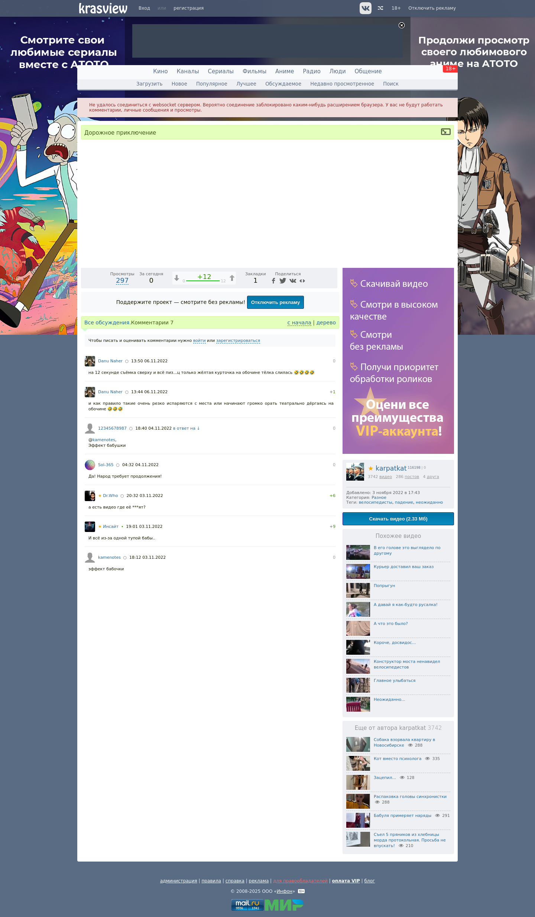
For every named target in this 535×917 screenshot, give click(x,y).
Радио (312, 71)
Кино (160, 71)
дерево (326, 462)
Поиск (391, 84)
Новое (179, 84)
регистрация (189, 8)
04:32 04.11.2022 (140, 604)
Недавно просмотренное (342, 84)
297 (122, 420)
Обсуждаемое (283, 84)
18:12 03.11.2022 (147, 697)
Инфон (284, 891)
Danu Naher (110, 500)
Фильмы (254, 71)
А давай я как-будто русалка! (406, 604)
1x (284, 401)
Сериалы (221, 71)
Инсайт (108, 666)
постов (412, 476)
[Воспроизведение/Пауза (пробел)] (86, 400)
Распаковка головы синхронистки (410, 796)
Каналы (187, 71)
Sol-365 (106, 604)
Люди (338, 71)
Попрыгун (384, 585)
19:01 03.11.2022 (144, 666)
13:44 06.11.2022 (149, 531)
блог (369, 881)
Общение (368, 71)
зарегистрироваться (238, 480)
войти (199, 480)
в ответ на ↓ (186, 567)
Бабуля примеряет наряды (402, 815)
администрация (178, 881)
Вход (144, 8)
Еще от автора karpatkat (398, 728)
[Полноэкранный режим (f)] (330, 400)
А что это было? (391, 623)
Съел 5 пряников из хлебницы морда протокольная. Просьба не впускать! (410, 840)
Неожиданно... (389, 699)
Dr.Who (108, 635)
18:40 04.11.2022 (153, 567)
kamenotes (104, 579)
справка (235, 881)
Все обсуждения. (107, 462)
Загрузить (149, 84)
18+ (396, 8)
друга (433, 476)
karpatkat (387, 468)
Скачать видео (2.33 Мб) (398, 519)
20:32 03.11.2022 (145, 635)
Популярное (211, 84)
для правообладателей (300, 881)
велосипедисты (375, 502)
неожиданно (429, 502)
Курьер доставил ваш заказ (404, 566)
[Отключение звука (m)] (296, 400)
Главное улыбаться (394, 680)
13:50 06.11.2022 (149, 500)
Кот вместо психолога (398, 758)
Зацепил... (385, 777)
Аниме (284, 71)
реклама (259, 881)
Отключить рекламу (432, 8)
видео (385, 476)
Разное (379, 497)
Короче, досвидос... (395, 642)
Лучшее (246, 84)
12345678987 (112, 567)
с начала (299, 462)
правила (211, 881)
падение (404, 502)
